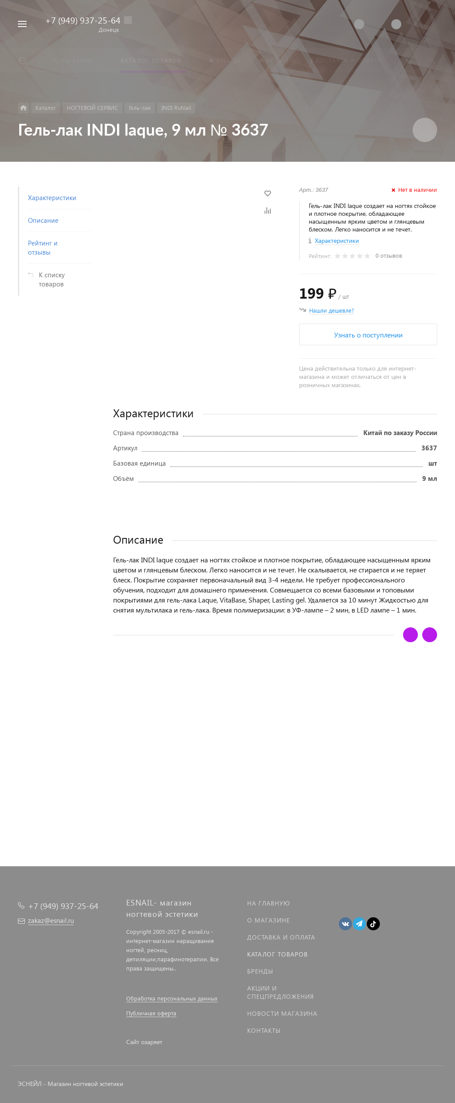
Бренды (260, 971)
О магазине (268, 920)
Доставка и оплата (281, 937)
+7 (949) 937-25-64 (83, 20)
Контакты (264, 1030)
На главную (268, 903)
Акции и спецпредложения (280, 992)
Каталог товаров (277, 954)
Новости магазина (282, 1013)
